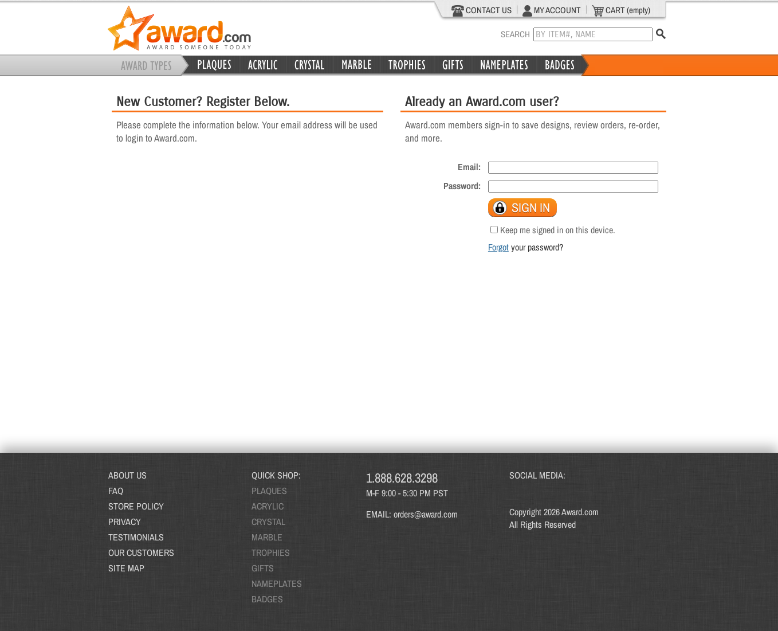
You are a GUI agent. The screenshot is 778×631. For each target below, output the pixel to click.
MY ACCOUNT (551, 10)
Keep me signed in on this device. (557, 230)
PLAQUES (269, 490)
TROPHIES (271, 552)
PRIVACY (124, 521)
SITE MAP (126, 568)
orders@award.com (426, 514)
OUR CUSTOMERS (141, 552)
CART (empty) (621, 10)
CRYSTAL (268, 521)
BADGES (267, 599)
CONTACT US (481, 10)
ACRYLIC (268, 506)
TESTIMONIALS (136, 537)
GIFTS (263, 568)
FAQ (115, 490)
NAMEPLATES (277, 583)
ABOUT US (127, 475)
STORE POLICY (136, 506)
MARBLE (267, 537)
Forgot (498, 247)
